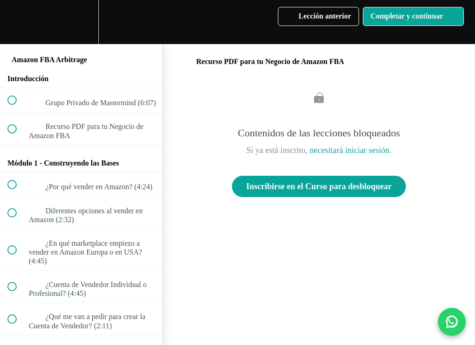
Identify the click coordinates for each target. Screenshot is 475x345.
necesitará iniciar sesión (350, 150)
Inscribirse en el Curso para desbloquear (319, 186)
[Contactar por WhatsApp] (452, 322)
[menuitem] (81, 22)
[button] (17, 22)
